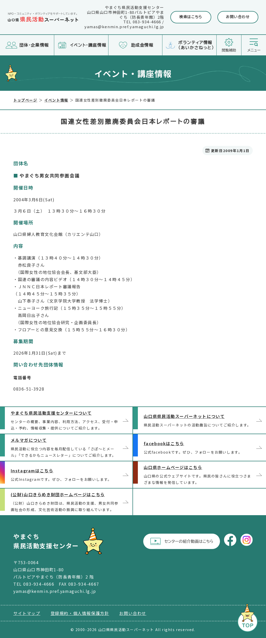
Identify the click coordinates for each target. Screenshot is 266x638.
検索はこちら (190, 17)
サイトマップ (26, 613)
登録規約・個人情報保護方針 (80, 613)
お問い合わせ (238, 17)
